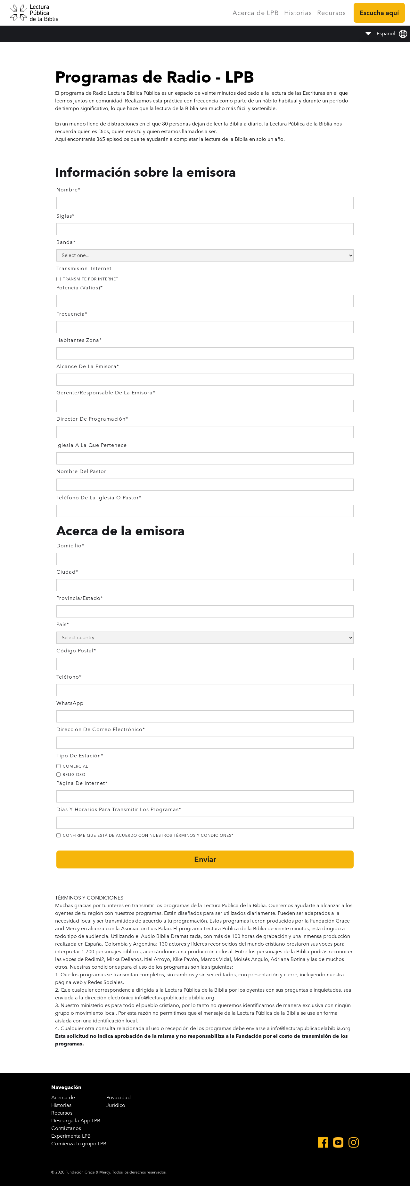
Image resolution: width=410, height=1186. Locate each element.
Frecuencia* (71, 314)
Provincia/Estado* (79, 598)
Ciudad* (67, 572)
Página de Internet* (82, 783)
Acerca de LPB (256, 13)
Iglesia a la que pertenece (91, 445)
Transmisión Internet (83, 268)
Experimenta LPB (71, 1136)
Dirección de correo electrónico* (100, 729)
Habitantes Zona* (79, 340)
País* (62, 624)
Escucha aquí (379, 13)
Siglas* (65, 216)
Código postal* (76, 651)
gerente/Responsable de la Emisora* (105, 393)
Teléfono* (69, 677)
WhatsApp (70, 703)
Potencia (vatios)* (79, 288)
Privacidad (118, 1097)
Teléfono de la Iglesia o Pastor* (99, 498)
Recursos (331, 13)
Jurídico (115, 1105)
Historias (298, 13)
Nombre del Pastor (81, 471)
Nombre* (68, 190)
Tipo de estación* (79, 756)
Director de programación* (92, 419)
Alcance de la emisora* (87, 366)
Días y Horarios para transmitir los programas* (118, 809)
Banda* (66, 242)
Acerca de (63, 1097)
